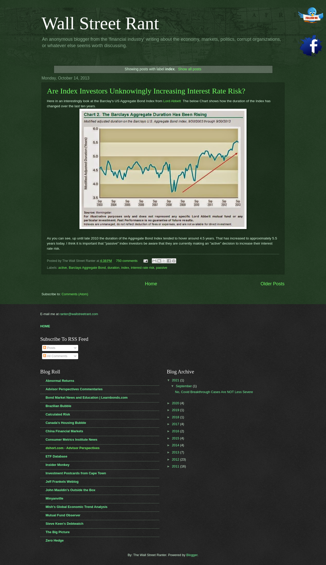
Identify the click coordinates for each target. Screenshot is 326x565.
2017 (176, 424)
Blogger (192, 555)
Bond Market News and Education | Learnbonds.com (87, 397)
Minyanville (54, 498)
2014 (176, 445)
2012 (176, 459)
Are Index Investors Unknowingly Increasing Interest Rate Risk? (146, 91)
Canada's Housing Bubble (66, 423)
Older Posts (272, 283)
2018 (176, 417)
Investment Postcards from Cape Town (76, 473)
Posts (49, 348)
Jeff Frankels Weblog (62, 481)
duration (113, 268)
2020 (176, 403)
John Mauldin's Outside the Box (70, 490)
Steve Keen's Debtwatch (64, 524)
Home (151, 283)
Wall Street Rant (100, 23)
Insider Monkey (58, 465)
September (184, 386)
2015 (176, 438)
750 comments (127, 261)
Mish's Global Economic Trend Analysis (76, 507)
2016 (176, 431)
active (62, 268)
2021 (176, 380)
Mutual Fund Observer (63, 515)
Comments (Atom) (75, 294)
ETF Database (56, 456)
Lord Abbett (172, 101)
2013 (176, 452)
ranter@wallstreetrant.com (79, 314)
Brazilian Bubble (58, 406)
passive (161, 268)
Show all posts (189, 69)
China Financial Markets (64, 431)
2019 (176, 410)
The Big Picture (58, 532)
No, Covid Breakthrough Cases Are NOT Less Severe (214, 392)
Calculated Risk (58, 414)
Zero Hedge (55, 540)
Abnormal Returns (60, 381)
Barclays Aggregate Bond (87, 268)
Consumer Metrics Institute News (71, 439)
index (125, 268)
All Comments (55, 356)
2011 (176, 466)
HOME (45, 326)
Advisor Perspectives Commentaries (74, 389)
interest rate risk (142, 268)
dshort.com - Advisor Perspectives (73, 448)
